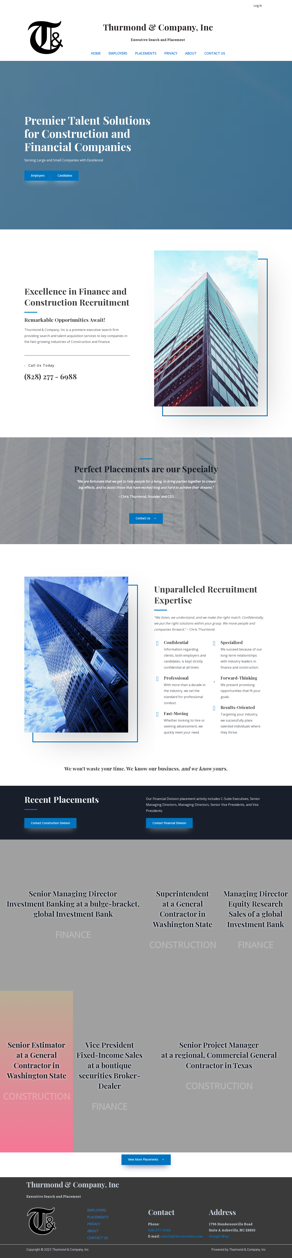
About (190, 53)
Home (96, 53)
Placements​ (145, 53)
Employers (117, 53)
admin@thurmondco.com (182, 1236)
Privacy (170, 53)
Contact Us (214, 53)
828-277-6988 (159, 1230)
